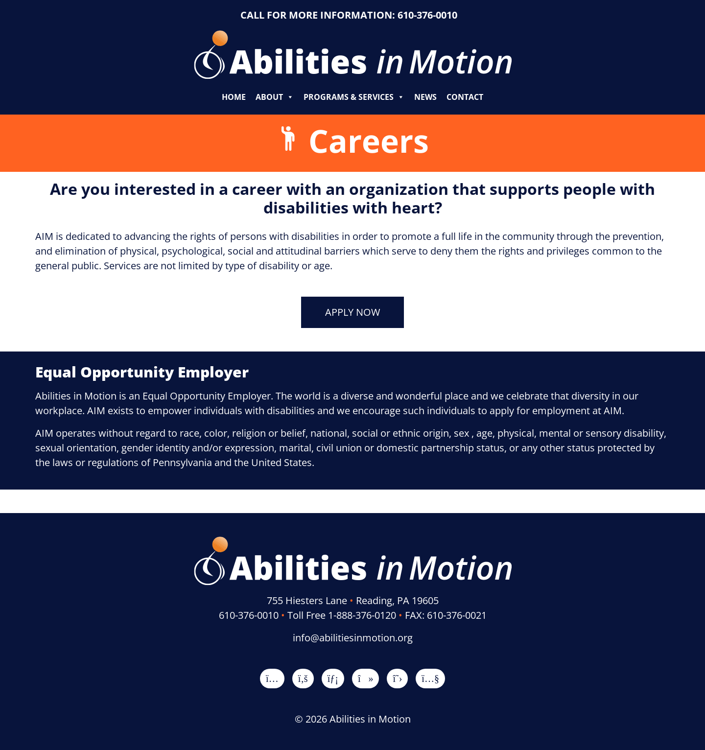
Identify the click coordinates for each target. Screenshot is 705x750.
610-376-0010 (427, 15)
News (425, 97)
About (275, 97)
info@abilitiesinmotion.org (353, 637)
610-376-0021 (457, 615)
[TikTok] (365, 678)
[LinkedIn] (333, 678)
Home (234, 97)
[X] (397, 678)
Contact (464, 97)
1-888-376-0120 (362, 615)
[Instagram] (272, 678)
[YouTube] (430, 678)
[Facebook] (303, 678)
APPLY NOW (352, 312)
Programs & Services (354, 97)
